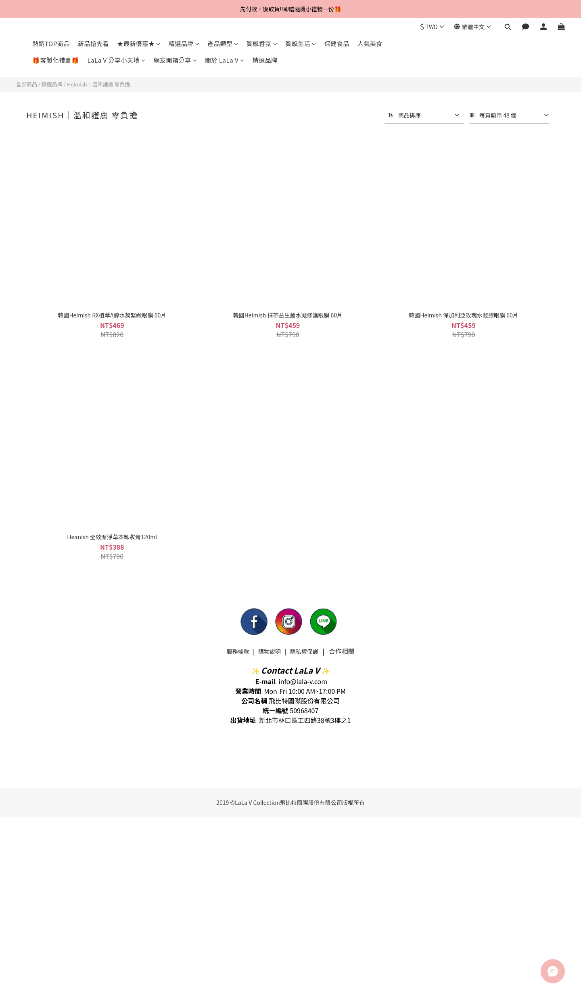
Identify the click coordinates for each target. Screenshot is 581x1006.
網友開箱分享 (175, 60)
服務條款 (237, 651)
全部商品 (26, 84)
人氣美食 (369, 43)
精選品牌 (184, 43)
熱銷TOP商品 (51, 43)
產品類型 (222, 43)
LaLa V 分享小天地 (117, 60)
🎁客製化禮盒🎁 (55, 60)
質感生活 (300, 43)
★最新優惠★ (139, 43)
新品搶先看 (93, 43)
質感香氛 (262, 43)
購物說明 (269, 651)
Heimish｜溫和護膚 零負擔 (98, 84)
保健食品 (336, 43)
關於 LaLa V (225, 60)
